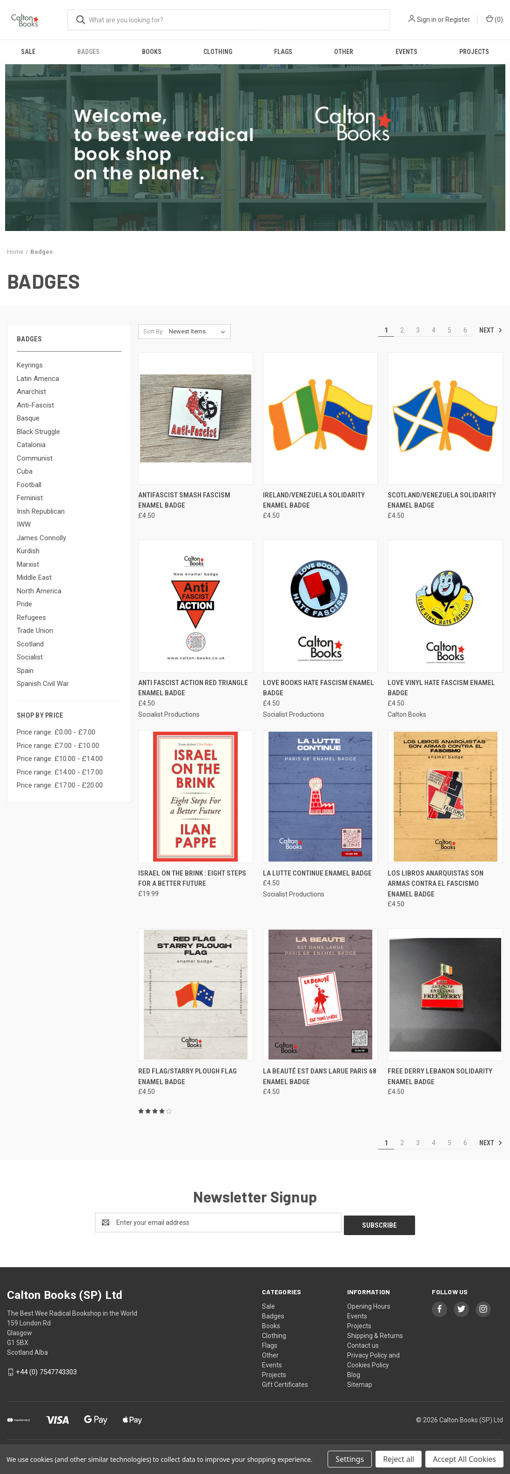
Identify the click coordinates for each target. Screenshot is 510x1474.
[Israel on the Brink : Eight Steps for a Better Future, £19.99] (195, 796)
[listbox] (199, 332)
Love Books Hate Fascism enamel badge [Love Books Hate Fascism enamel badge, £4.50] (318, 688)
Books (151, 51)
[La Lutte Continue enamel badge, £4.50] (320, 796)
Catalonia (31, 445)
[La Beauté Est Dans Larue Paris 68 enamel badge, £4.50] (320, 994)
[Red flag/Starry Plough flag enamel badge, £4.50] (195, 994)
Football (29, 485)
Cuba (25, 471)
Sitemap (359, 1382)
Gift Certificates (285, 1382)
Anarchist (31, 391)
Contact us (363, 1342)
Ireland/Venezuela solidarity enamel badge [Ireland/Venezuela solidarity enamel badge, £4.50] (314, 500)
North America (39, 591)
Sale (28, 51)
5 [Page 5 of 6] (449, 330)
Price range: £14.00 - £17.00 (60, 772)
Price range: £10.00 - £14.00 (60, 758)
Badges (88, 51)
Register (457, 19)
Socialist (30, 657)
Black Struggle (38, 432)
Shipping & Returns (375, 1333)
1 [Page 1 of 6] (386, 330)
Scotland (30, 644)
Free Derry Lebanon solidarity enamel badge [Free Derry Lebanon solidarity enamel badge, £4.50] (440, 1076)
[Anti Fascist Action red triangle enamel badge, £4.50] (195, 606)
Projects (474, 51)
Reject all (398, 1459)
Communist (35, 458)
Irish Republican (41, 511)
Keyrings (30, 365)
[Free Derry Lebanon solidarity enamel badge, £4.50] (445, 994)
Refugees (31, 617)
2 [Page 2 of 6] (402, 330)
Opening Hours (368, 1303)
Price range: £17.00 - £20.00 (60, 785)
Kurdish (28, 551)
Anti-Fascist (35, 405)
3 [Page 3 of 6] (418, 330)
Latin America (38, 378)
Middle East (34, 577)
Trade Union (35, 630)
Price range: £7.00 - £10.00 (58, 745)
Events (406, 51)
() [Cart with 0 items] (494, 19)
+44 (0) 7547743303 (46, 1369)
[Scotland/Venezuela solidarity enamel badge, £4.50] (445, 418)
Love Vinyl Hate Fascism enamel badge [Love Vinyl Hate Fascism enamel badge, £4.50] (441, 688)
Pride (24, 604)
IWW (24, 524)
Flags (283, 51)
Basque (28, 418)
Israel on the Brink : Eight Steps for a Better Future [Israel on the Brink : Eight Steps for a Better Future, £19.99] (192, 878)
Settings (350, 1459)
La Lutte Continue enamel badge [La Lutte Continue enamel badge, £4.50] (317, 873)
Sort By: (153, 331)
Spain (25, 670)
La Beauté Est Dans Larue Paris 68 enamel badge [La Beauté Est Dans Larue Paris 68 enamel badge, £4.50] (319, 1076)
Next (491, 330)
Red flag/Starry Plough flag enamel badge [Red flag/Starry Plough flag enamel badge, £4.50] (187, 1076)
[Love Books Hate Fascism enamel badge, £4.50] (320, 606)
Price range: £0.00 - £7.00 (56, 732)
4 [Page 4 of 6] (434, 330)
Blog (353, 1372)
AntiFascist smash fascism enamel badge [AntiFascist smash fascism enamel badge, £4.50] (184, 500)
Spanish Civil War (43, 683)
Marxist (28, 564)
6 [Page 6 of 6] (465, 330)
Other (343, 51)
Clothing (217, 51)
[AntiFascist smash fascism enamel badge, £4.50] (195, 418)
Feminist (30, 498)
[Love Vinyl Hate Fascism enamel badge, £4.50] (445, 606)
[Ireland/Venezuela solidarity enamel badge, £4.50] (320, 418)
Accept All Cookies (464, 1459)
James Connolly (41, 538)
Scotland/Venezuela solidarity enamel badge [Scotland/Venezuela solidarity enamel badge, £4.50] (442, 500)
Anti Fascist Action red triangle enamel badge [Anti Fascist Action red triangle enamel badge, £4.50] (193, 688)
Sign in (426, 19)
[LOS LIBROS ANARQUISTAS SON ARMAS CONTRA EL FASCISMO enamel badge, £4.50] (445, 796)
